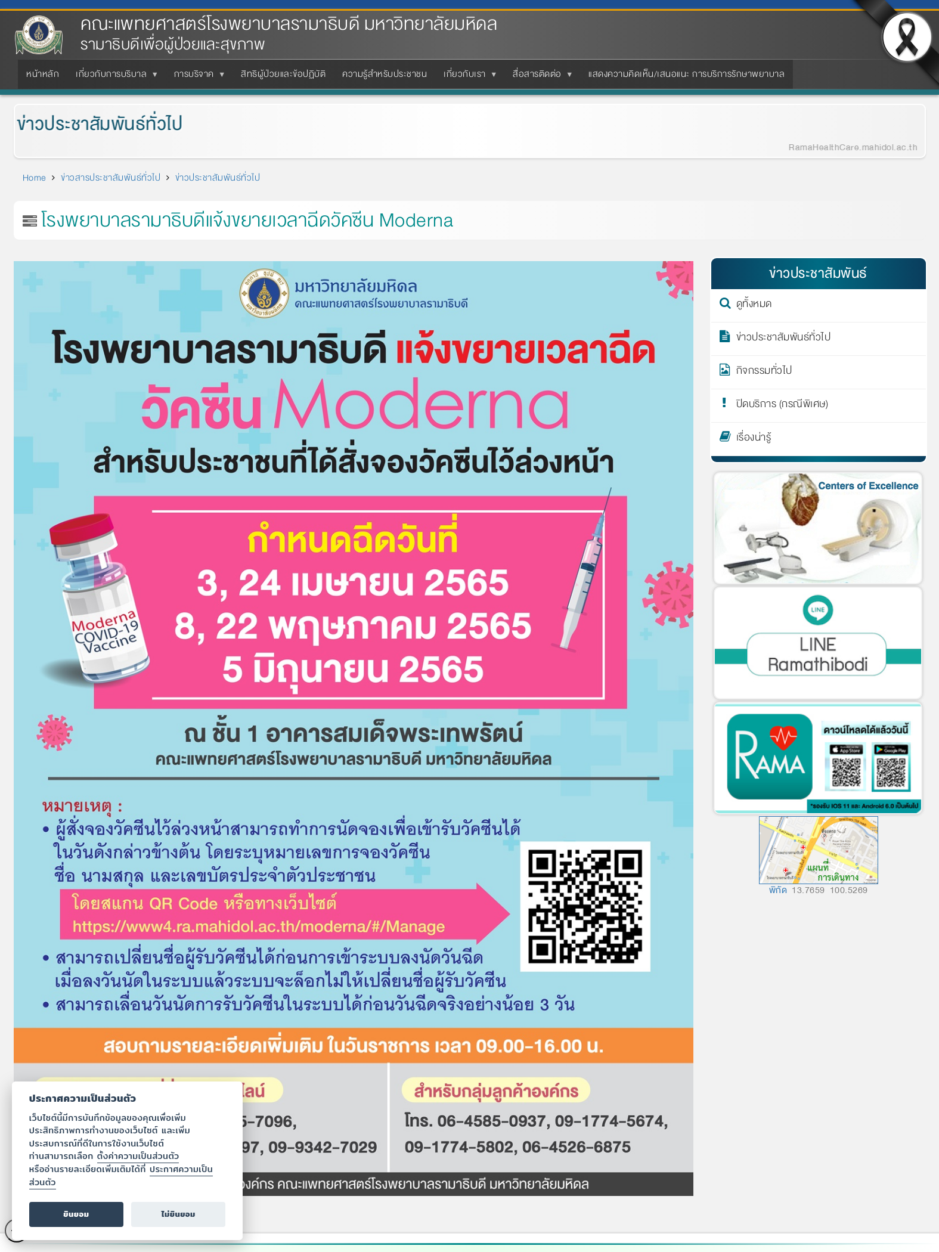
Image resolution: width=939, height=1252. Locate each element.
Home (35, 177)
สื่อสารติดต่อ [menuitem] (539, 77)
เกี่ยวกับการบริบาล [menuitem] (113, 77)
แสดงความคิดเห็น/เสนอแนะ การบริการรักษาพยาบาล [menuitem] (686, 74)
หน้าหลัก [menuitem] (42, 74)
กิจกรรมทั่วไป (764, 373)
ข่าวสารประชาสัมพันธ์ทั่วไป (110, 177)
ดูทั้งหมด (754, 306)
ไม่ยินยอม (179, 1214)
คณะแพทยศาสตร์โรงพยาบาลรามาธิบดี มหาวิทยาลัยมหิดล (288, 24)
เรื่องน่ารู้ (753, 439)
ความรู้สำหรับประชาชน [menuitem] (384, 74)
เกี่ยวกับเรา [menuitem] (467, 77)
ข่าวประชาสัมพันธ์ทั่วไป (92, 124)
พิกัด (778, 890)
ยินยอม (76, 1214)
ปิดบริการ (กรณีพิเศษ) (782, 406)
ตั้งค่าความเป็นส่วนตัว (138, 1156)
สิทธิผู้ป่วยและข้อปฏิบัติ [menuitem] (283, 74)
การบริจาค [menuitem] (196, 77)
